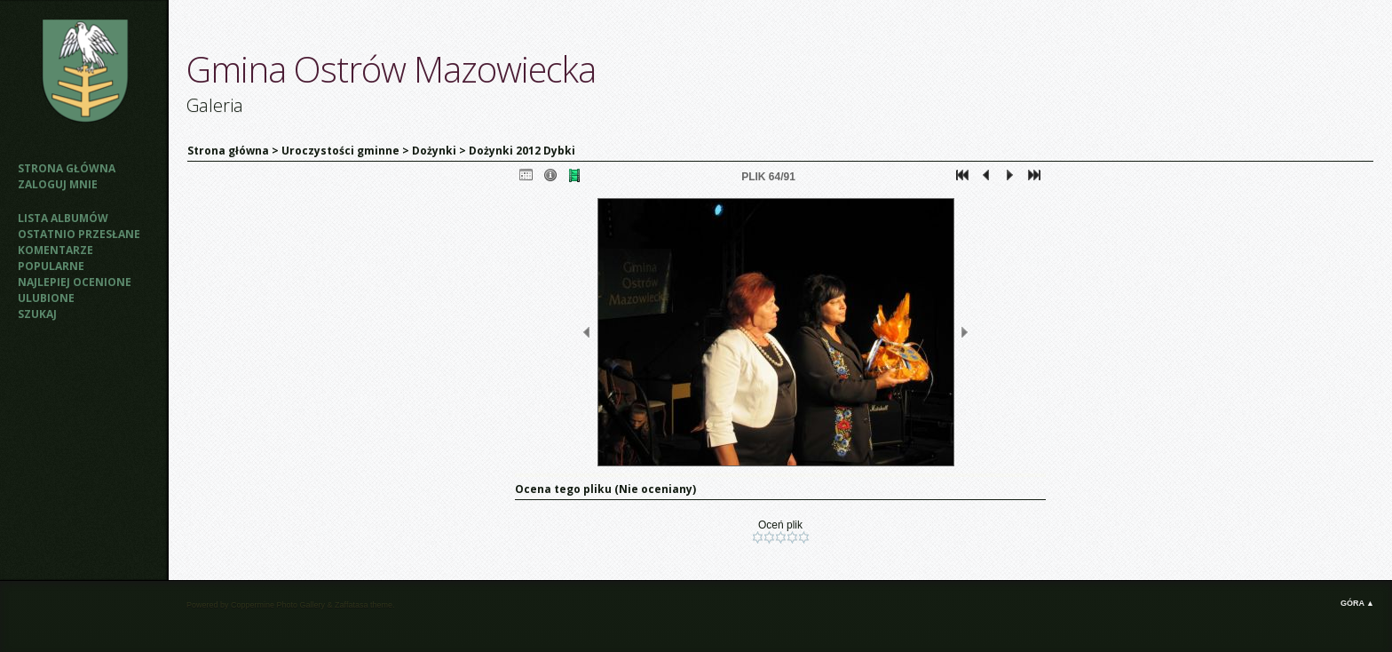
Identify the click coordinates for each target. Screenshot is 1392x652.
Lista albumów (63, 218)
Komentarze (55, 250)
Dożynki (434, 150)
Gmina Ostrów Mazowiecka (391, 68)
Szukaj (37, 314)
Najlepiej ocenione (74, 282)
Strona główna (66, 168)
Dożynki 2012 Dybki (522, 150)
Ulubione (46, 298)
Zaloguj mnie (58, 184)
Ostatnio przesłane (79, 234)
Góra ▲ (1357, 603)
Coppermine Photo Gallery (278, 604)
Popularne (51, 266)
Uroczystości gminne (340, 150)
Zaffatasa (351, 604)
